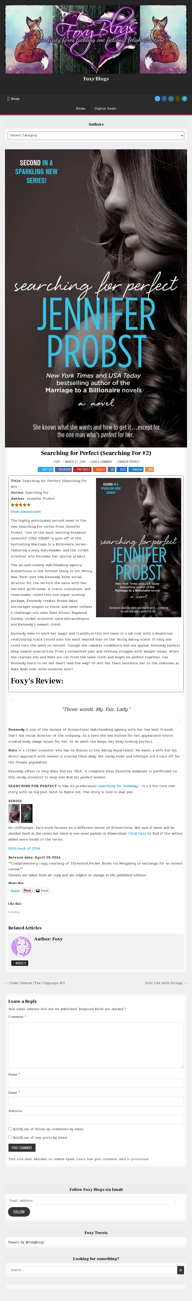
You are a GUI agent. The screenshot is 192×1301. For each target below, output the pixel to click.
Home (80, 108)
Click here (138, 833)
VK (111, 469)
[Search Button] (184, 98)
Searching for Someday (118, 786)
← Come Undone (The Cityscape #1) (35, 983)
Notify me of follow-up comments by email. (48, 1129)
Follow (19, 1211)
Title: (16, 480)
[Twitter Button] (157, 98)
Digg (122, 469)
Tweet (15, 890)
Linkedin (136, 469)
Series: (17, 492)
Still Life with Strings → (166, 983)
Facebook (63, 469)
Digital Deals (105, 108)
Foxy (57, 461)
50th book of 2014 (24, 848)
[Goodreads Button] (177, 98)
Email (14, 1092)
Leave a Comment (101, 461)
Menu (15, 98)
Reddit (99, 469)
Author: (18, 498)
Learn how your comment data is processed (112, 1159)
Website (19, 963)
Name (14, 1074)
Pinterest (82, 469)
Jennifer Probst (129, 461)
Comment (17, 1016)
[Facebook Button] (164, 98)
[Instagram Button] (171, 98)
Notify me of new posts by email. (40, 1137)
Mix (149, 469)
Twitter (45, 469)
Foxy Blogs (96, 79)
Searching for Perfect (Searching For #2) (96, 453)
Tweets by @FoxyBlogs (26, 1242)
